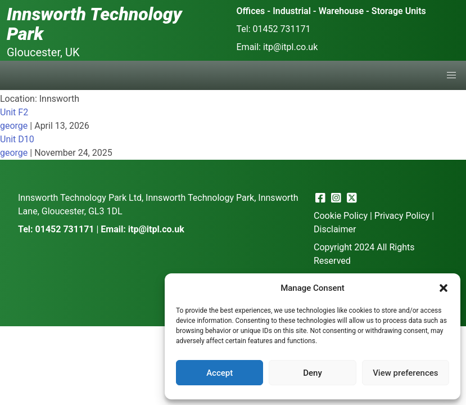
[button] (443, 288)
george (14, 125)
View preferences (405, 373)
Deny (312, 373)
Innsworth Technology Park (94, 23)
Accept (219, 373)
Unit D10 (17, 139)
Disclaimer (335, 229)
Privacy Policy (402, 215)
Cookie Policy (341, 215)
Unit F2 (14, 112)
